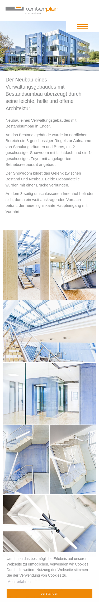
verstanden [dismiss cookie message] (49, 593)
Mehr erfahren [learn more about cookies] (19, 582)
